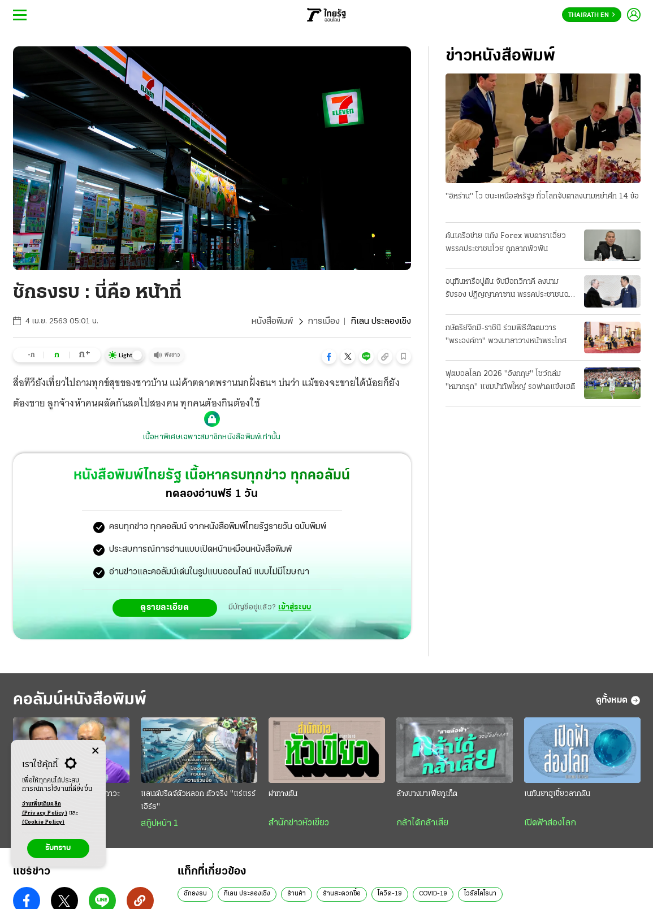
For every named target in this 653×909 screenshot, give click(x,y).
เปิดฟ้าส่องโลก (550, 823)
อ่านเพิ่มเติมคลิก (44, 809)
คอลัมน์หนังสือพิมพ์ (79, 700)
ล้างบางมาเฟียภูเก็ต (426, 794)
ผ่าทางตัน (283, 794)
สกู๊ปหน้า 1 (159, 823)
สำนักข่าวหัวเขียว (299, 823)
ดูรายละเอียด (164, 607)
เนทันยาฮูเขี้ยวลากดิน (557, 794)
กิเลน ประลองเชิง (247, 893)
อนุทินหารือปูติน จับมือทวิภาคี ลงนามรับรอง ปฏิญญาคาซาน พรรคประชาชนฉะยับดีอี (509, 289)
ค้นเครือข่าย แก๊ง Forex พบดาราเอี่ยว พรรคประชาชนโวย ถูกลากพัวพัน (506, 242)
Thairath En (591, 15)
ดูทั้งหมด (618, 700)
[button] (329, 356)
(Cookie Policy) (43, 822)
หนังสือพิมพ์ (272, 321)
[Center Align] (95, 751)
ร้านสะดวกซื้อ (342, 893)
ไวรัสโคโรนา (480, 893)
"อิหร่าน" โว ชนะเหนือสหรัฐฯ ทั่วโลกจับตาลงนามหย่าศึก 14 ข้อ (542, 196)
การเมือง (324, 321)
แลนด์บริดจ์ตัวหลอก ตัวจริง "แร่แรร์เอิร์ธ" (198, 800)
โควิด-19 (390, 893)
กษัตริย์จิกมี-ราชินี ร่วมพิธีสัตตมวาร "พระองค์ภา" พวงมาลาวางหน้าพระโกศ (506, 334)
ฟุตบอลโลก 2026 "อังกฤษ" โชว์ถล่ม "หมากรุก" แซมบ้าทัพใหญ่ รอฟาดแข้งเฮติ (510, 380)
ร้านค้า (296, 893)
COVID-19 (433, 893)
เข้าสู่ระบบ (294, 607)
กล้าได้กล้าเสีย (422, 823)
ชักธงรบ (195, 893)
